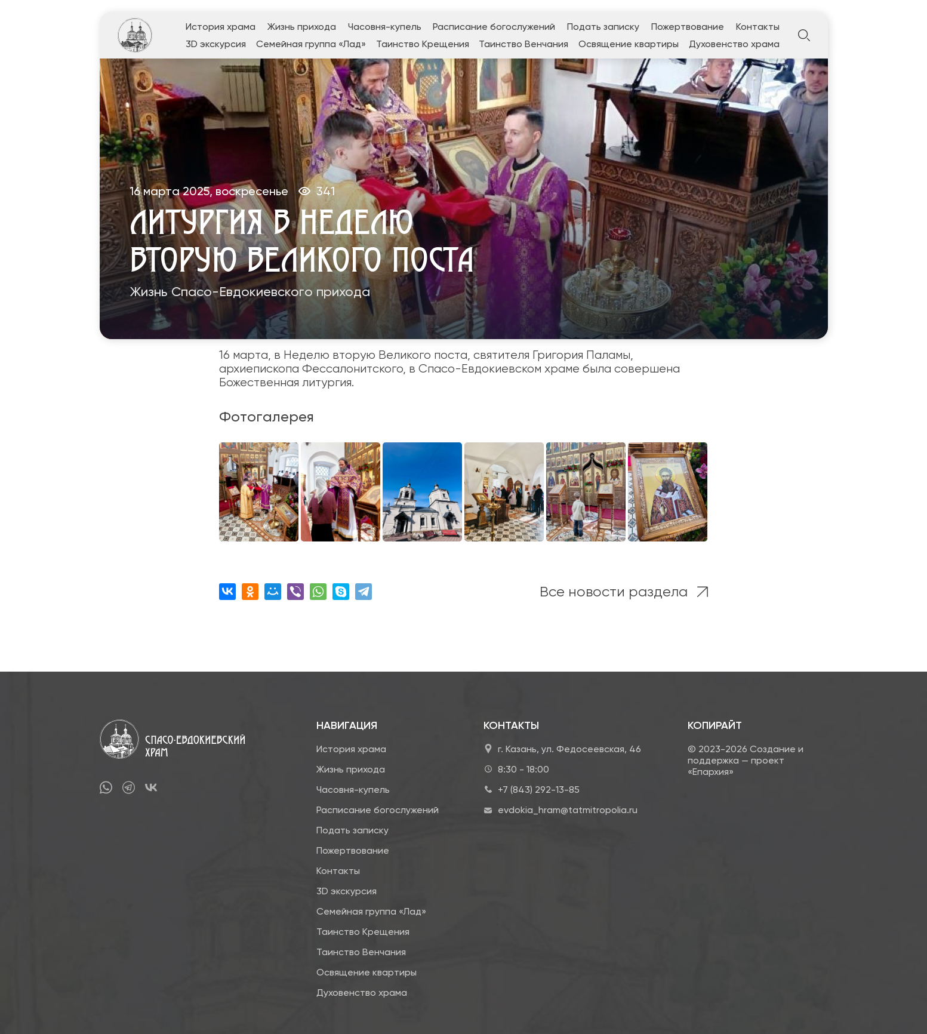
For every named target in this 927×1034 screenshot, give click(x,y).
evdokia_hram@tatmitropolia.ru (567, 809)
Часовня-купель (384, 26)
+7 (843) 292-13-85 (539, 789)
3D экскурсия (216, 44)
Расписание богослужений (494, 26)
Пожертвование (687, 26)
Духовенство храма (734, 44)
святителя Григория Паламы (551, 355)
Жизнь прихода (301, 26)
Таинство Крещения (422, 44)
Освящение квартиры (628, 44)
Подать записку (603, 26)
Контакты (758, 26)
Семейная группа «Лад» (311, 44)
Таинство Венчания (523, 44)
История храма (220, 26)
